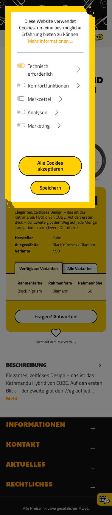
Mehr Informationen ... (60, 37)
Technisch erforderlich (51, 66)
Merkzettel (40, 93)
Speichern (56, 175)
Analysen (38, 106)
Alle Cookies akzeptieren (55, 156)
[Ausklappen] (84, 65)
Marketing (39, 119)
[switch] (22, 79)
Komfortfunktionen (48, 79)
